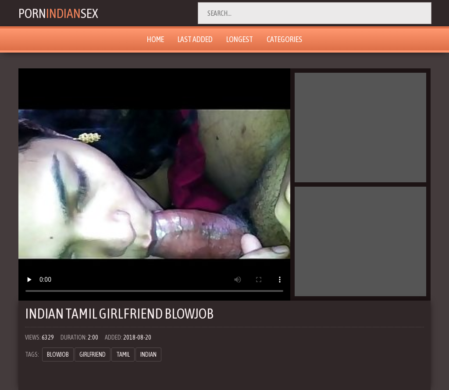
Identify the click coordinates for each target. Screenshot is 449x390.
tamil (123, 354)
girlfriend (92, 354)
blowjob (58, 354)
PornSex (58, 13)
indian (148, 354)
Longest (239, 39)
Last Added (195, 39)
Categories (284, 39)
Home (155, 39)
